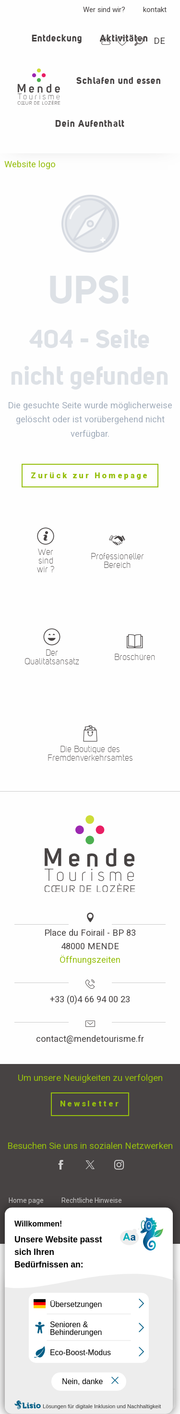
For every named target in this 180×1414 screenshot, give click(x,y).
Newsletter (90, 1103)
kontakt (155, 9)
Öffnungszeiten (90, 960)
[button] (140, 41)
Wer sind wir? (104, 9)
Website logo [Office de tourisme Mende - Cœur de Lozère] (30, 164)
